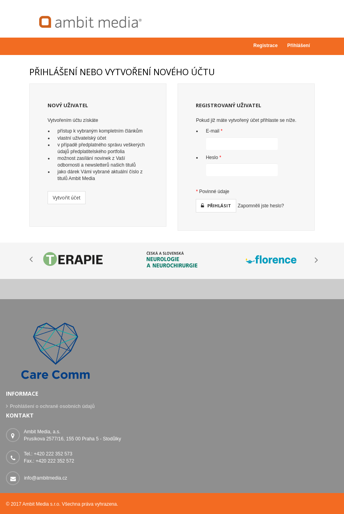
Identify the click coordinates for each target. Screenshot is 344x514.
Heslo (213, 157)
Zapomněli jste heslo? (261, 206)
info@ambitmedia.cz (45, 478)
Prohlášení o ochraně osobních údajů (52, 406)
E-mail (214, 131)
